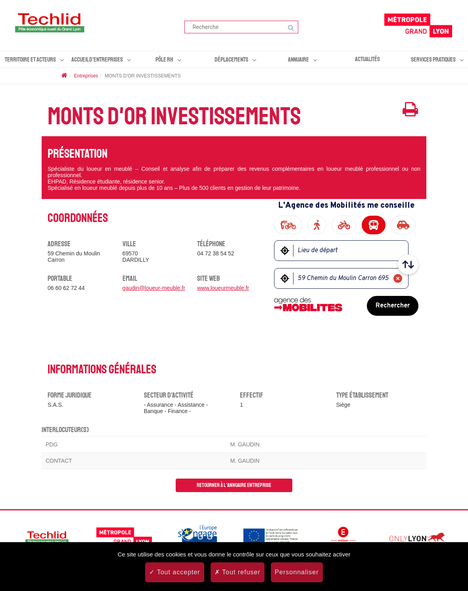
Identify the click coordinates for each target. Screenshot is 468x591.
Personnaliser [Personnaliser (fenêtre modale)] (297, 572)
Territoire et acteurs (30, 60)
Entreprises (86, 76)
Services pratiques (433, 60)
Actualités (367, 59)
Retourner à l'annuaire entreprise (234, 485)
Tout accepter (174, 572)
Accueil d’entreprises (97, 60)
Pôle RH (164, 60)
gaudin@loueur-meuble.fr (154, 288)
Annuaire (298, 60)
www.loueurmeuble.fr (223, 288)
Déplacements (231, 60)
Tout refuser (238, 572)
